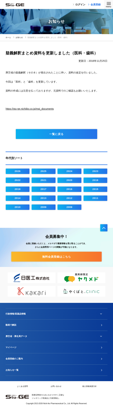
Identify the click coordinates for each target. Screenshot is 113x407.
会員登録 (94, 4)
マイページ (11, 347)
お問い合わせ (56, 386)
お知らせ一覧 (12, 370)
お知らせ (19, 37)
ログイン (79, 4)
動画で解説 (11, 325)
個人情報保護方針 (89, 386)
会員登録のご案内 (14, 358)
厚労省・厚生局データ (16, 336)
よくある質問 (22, 386)
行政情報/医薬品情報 (16, 314)
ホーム (8, 37)
